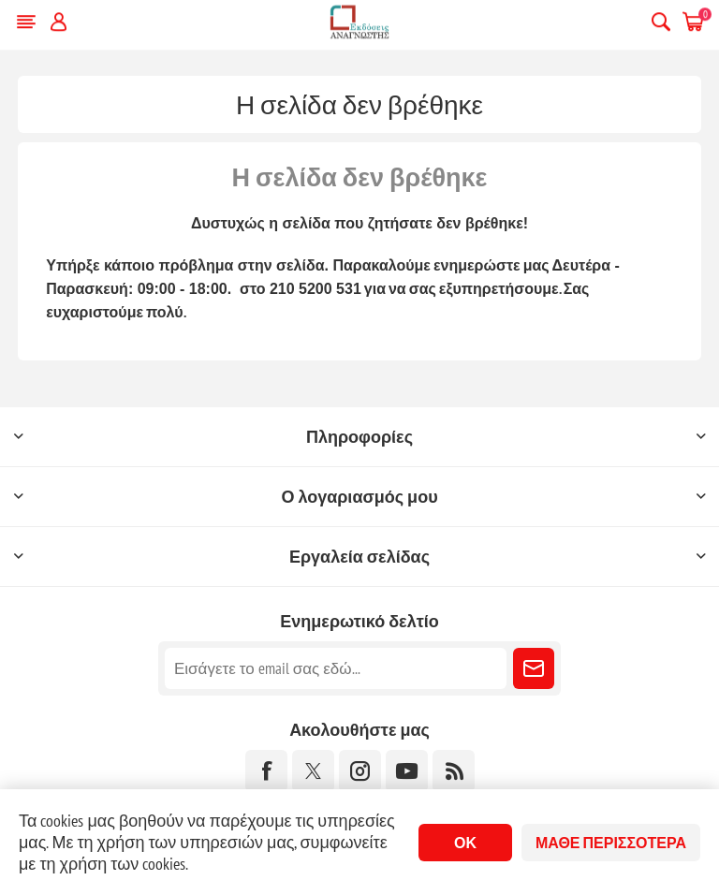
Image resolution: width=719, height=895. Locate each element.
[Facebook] (266, 771)
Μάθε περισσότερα (611, 842)
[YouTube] (407, 771)
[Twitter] (313, 771)
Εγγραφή (533, 668)
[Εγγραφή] (335, 668)
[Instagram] (360, 771)
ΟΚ (465, 842)
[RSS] (454, 771)
